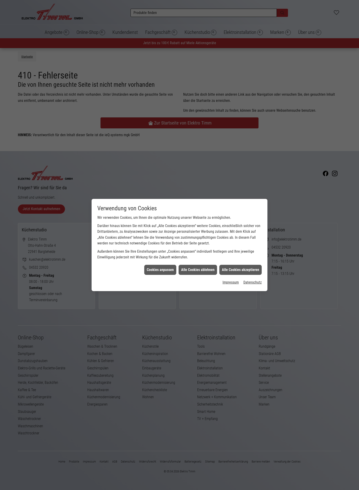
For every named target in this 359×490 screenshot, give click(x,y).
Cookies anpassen (160, 244)
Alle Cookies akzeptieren (240, 244)
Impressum (231, 256)
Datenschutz (252, 256)
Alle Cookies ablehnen (198, 244)
